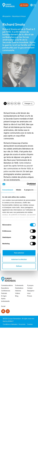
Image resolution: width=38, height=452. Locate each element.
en (19, 103)
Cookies (30, 448)
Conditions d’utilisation (10, 448)
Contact (29, 412)
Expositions (5, 412)
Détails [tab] (18, 190)
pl (15, 103)
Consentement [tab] (7, 190)
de (9, 103)
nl (12, 103)
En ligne (3, 420)
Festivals (4, 417)
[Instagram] (8, 436)
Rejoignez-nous (31, 416)
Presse (29, 420)
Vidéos (17, 417)
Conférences (5, 415)
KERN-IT (11, 445)
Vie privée (21, 448)
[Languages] (31, 5)
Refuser (19, 266)
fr (5, 103)
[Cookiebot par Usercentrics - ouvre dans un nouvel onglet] (27, 184)
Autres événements (5, 424)
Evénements (19, 410)
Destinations (19, 412)
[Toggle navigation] (34, 5)
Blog (16, 420)
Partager (28, 103)
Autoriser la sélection (19, 259)
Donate (24, 5)
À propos (30, 410)
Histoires (18, 415)
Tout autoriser (19, 253)
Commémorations (7, 410)
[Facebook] (3, 436)
